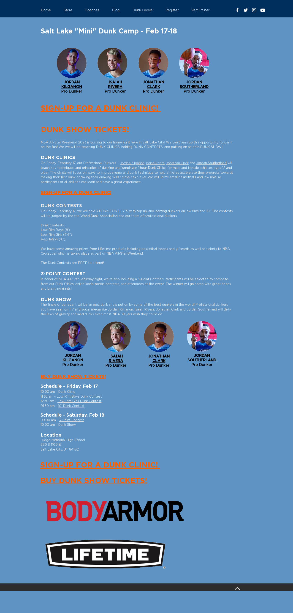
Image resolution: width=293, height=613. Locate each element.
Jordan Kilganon (132, 163)
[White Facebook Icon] (237, 10)
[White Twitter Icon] (246, 10)
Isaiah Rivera (155, 163)
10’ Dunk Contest (71, 406)
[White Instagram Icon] (254, 10)
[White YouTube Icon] (263, 10)
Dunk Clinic (66, 391)
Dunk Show (67, 424)
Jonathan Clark (177, 163)
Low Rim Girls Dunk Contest (79, 401)
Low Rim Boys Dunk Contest (79, 396)
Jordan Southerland (211, 163)
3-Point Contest (71, 420)
